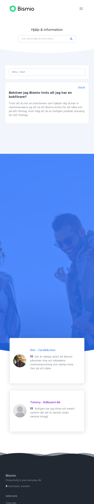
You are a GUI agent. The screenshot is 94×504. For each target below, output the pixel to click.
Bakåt (81, 87)
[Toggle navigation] (81, 8)
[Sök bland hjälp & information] (43, 38)
